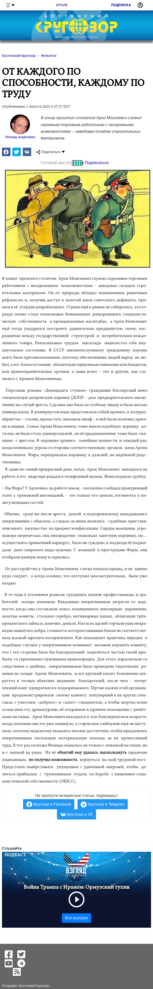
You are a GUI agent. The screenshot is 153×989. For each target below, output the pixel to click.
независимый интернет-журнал (76, 37)
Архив (62, 5)
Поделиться (48, 152)
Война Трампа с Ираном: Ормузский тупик (77, 887)
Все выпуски (76, 918)
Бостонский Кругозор (33, 986)
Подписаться (97, 163)
